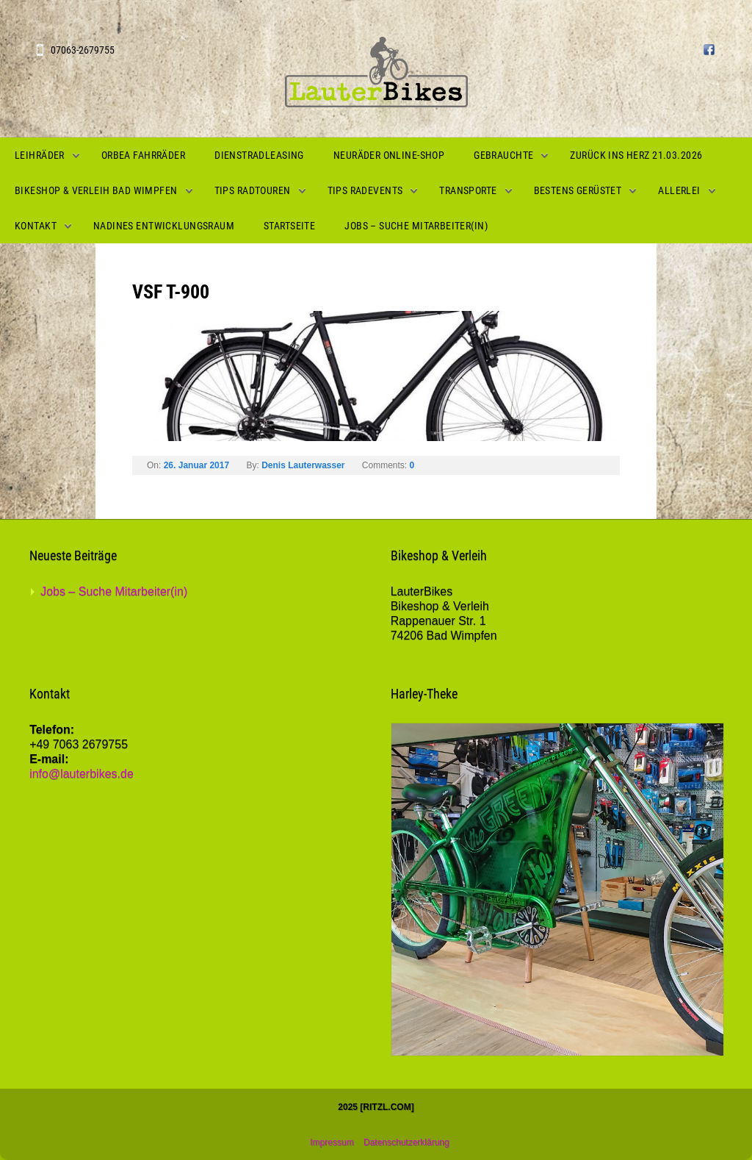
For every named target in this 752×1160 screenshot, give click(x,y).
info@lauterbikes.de (81, 773)
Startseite (289, 226)
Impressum (331, 1142)
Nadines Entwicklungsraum (163, 226)
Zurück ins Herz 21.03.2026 (636, 155)
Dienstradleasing (259, 155)
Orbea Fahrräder (143, 155)
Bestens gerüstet (578, 190)
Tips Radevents (365, 190)
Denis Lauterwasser (302, 465)
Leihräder (40, 155)
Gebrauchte (503, 155)
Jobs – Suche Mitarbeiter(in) (416, 226)
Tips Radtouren (252, 190)
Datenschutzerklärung (406, 1142)
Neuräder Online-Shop (388, 155)
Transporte (467, 190)
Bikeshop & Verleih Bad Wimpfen (96, 190)
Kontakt (36, 226)
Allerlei (679, 190)
